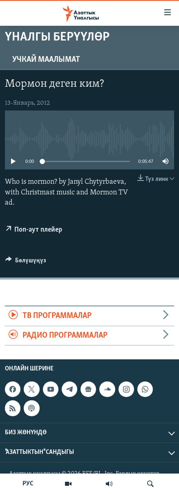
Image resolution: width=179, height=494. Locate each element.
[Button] (25, 262)
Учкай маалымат (46, 60)
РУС (28, 483)
